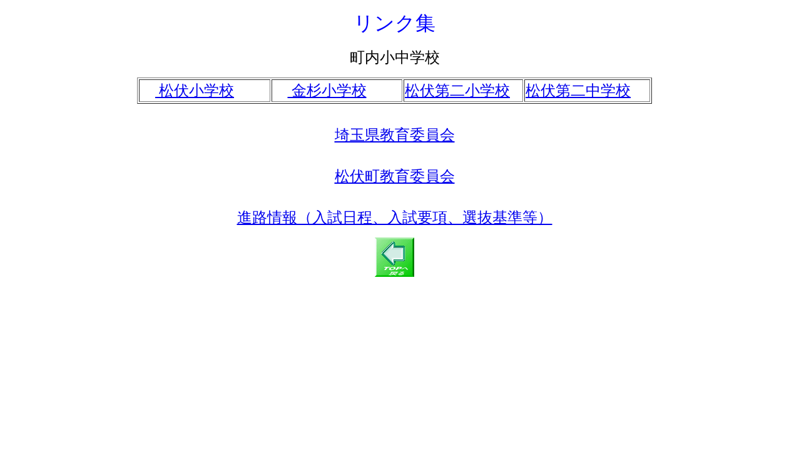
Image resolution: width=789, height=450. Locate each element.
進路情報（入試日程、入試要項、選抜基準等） (394, 217)
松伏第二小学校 (457, 90)
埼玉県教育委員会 (395, 135)
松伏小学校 (194, 90)
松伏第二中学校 (578, 90)
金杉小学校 (327, 90)
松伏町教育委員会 (395, 176)
